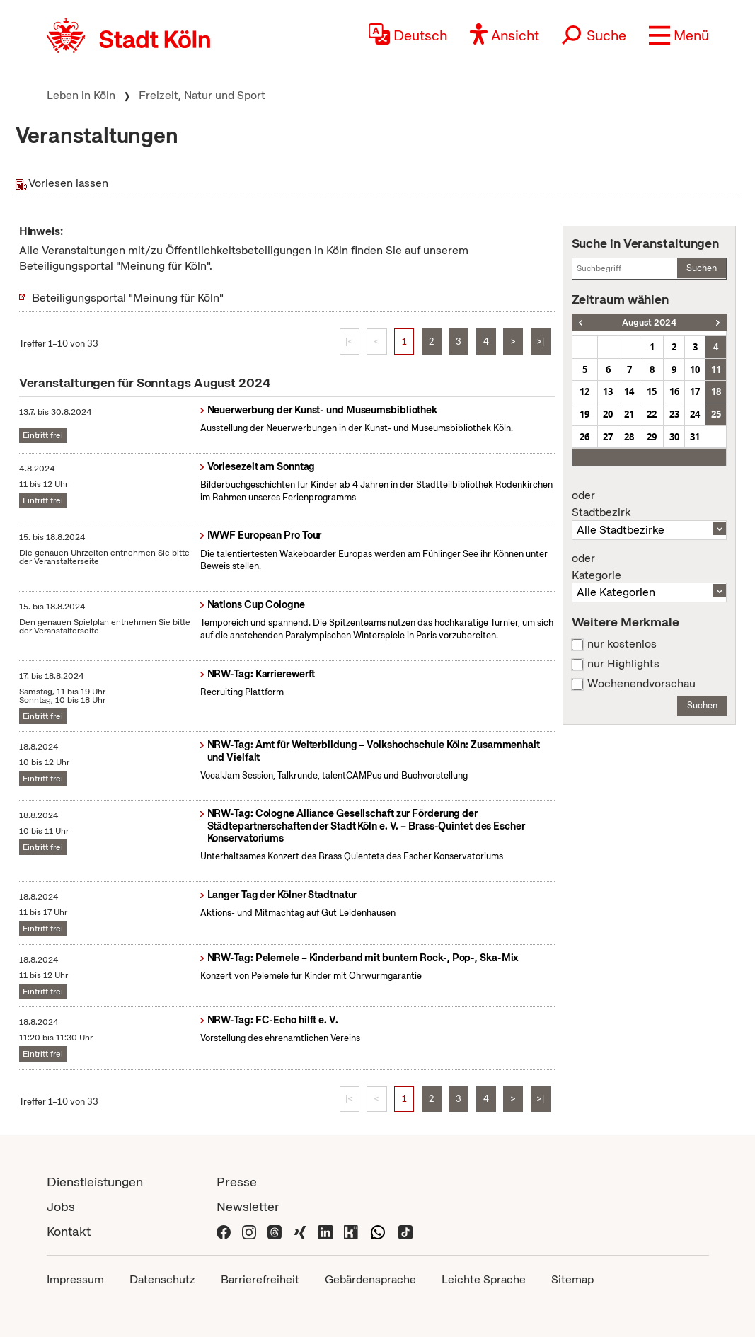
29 (652, 436)
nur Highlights (623, 664)
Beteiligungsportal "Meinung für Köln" (128, 297)
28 (629, 436)
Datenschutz (162, 1279)
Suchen (701, 268)
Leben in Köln (81, 95)
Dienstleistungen (95, 1182)
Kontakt (69, 1231)
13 (608, 391)
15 (652, 391)
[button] (679, 35)
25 (716, 414)
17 (695, 391)
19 (584, 414)
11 (716, 369)
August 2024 (649, 322)
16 (674, 391)
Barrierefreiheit (260, 1279)
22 (652, 414)
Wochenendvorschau (641, 683)
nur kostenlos (622, 644)
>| (540, 341)
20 (608, 414)
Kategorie (649, 567)
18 (716, 391)
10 (695, 369)
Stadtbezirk (649, 504)
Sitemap (572, 1279)
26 (584, 436)
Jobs (61, 1206)
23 (674, 414)
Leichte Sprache (484, 1279)
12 (584, 391)
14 (629, 391)
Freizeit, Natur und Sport (202, 95)
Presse (237, 1182)
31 (695, 436)
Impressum (75, 1279)
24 (695, 414)
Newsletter (248, 1206)
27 (608, 436)
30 (674, 436)
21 (629, 414)
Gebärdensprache (370, 1279)
